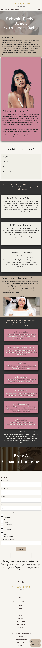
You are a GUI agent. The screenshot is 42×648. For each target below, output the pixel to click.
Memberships (21, 612)
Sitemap (21, 636)
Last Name (4, 489)
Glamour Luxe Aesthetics (10, 9)
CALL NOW (35, 645)
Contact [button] (20, 628)
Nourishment (7, 172)
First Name (4, 481)
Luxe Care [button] (20, 624)
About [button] (20, 608)
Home (21, 605)
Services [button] (20, 618)
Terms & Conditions (21, 639)
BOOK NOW (35, 641)
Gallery (21, 615)
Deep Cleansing (7, 157)
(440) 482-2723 (21, 597)
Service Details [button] (20, 621)
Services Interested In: (7, 512)
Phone (3, 504)
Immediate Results (8, 177)
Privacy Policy (21, 642)
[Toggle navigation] (39, 9)
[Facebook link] (19, 581)
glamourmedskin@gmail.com (21, 601)
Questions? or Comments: (8, 539)
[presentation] (21, 555)
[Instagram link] (23, 581)
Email (2, 496)
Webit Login (21, 645)
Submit (21, 549)
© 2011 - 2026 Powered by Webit (21, 633)
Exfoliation (6, 162)
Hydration (6, 167)
